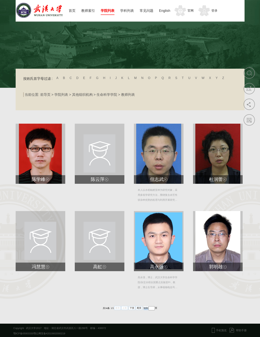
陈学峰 (38, 179)
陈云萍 (98, 179)
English (164, 11)
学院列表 (107, 11)
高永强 (157, 266)
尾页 (139, 308)
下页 (132, 308)
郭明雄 (216, 266)
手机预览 (221, 330)
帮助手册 (241, 330)
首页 (72, 11)
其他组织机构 (82, 95)
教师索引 (88, 11)
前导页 (45, 95)
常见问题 (146, 11)
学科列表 (127, 11)
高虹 (97, 266)
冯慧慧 (38, 266)
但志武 (157, 179)
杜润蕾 (216, 179)
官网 (191, 10)
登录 (214, 10)
